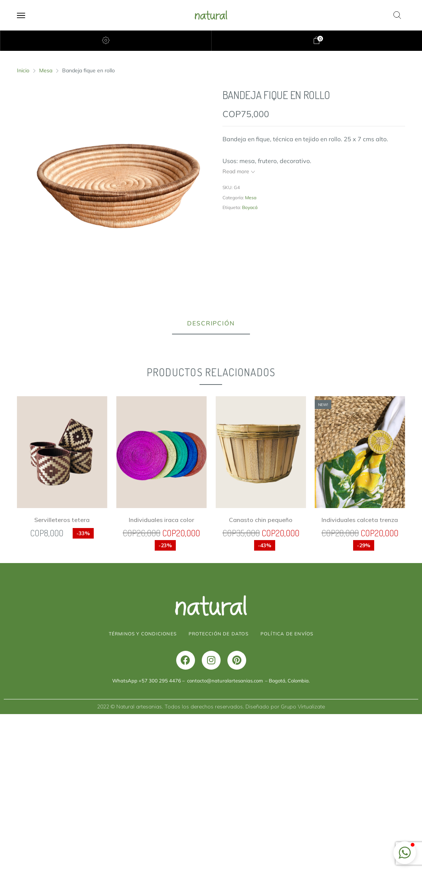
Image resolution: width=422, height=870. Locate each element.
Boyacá (249, 207)
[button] (404, 852)
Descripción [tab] (211, 323)
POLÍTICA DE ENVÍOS (287, 789)
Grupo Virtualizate (303, 862)
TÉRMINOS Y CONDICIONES (143, 789)
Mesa (45, 70)
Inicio (23, 70)
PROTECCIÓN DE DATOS (218, 789)
